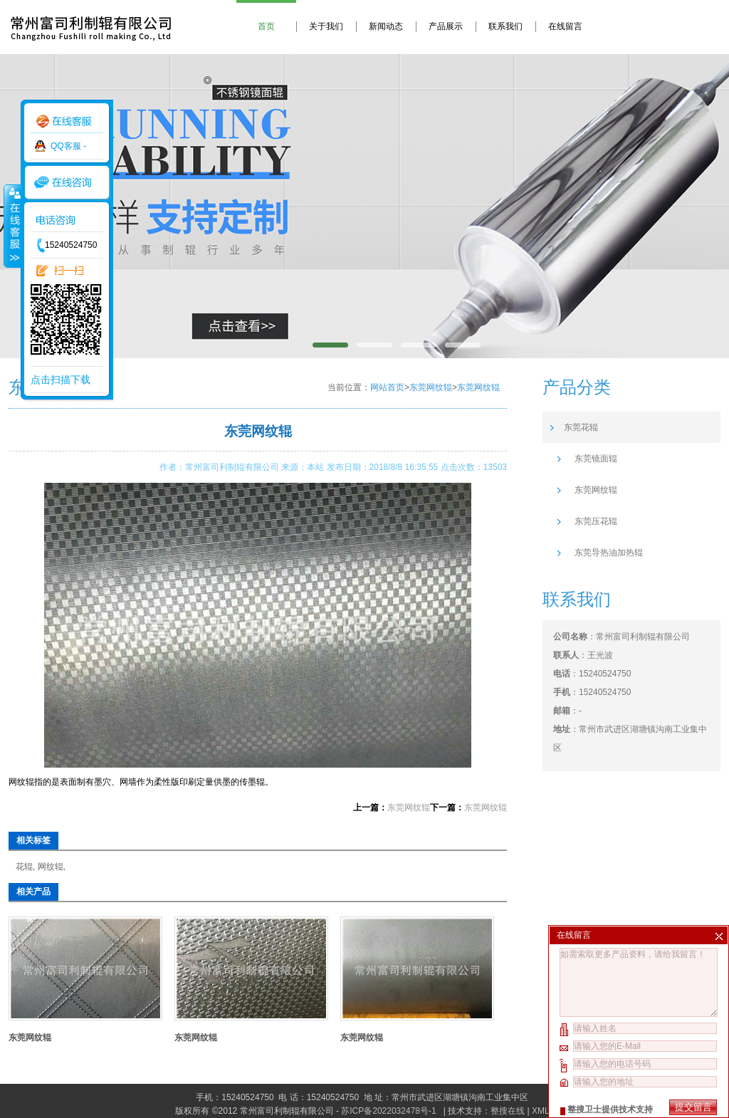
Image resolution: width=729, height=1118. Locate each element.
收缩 (12, 226)
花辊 (24, 867)
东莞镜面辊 (596, 459)
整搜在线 (508, 1111)
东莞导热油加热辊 (609, 553)
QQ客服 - (68, 146)
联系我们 (505, 26)
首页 (266, 26)
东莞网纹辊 (430, 387)
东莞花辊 (581, 427)
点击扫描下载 (60, 379)
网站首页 (387, 387)
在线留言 (565, 26)
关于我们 (326, 26)
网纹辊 (50, 867)
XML (540, 1111)
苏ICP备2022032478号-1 (390, 1111)
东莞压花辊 (596, 521)
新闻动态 (386, 26)
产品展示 (446, 26)
